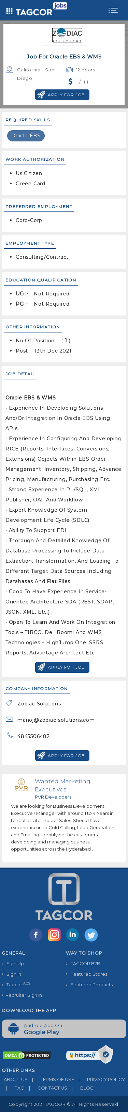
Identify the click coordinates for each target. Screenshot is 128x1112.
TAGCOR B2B (83, 963)
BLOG (80, 1088)
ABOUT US (15, 1079)
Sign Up (13, 963)
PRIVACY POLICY (99, 1079)
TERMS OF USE (51, 1079)
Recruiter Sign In (22, 995)
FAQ (13, 1088)
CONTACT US (46, 1088)
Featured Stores (86, 974)
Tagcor (16, 984)
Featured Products (89, 984)
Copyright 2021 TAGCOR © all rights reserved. (64, 1104)
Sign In (11, 974)
